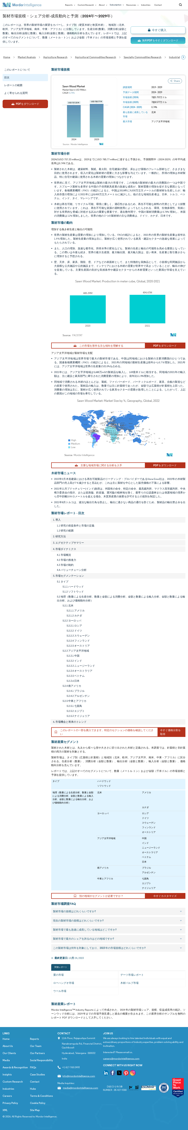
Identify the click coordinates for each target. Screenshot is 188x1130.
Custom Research (86, 5)
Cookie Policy (37, 1103)
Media (6, 1060)
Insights (7, 1074)
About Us (8, 1046)
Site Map (35, 1110)
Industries (145, 5)
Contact (158, 5)
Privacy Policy (10, 1103)
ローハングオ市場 (63, 982)
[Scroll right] (183, 57)
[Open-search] (181, 5)
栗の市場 (58, 974)
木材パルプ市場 (129, 982)
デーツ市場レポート (132, 974)
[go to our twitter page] (119, 1073)
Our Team (35, 1046)
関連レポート (60, 967)
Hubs (33, 1088)
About (102, 5)
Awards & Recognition (15, 1067)
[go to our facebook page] (112, 1073)
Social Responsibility (41, 1060)
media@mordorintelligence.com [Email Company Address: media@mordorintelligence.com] (80, 1087)
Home (6, 1038)
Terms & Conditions (41, 1095)
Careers (7, 1095)
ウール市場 (59, 991)
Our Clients (9, 1053)
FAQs (33, 1067)
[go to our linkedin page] (106, 1073)
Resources (131, 5)
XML (5, 1110)
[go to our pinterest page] (126, 1073)
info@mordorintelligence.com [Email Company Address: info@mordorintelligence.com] (78, 1076)
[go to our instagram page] (132, 1073)
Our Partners (37, 1053)
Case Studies (37, 1074)
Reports (69, 5)
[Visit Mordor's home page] (22, 4)
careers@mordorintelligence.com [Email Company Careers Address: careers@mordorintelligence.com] (121, 1058)
